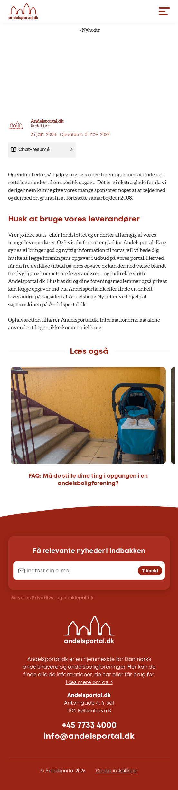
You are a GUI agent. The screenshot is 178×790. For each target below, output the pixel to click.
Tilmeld (150, 571)
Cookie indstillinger (117, 771)
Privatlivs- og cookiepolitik (62, 598)
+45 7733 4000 (89, 725)
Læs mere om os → (89, 682)
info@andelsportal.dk (89, 736)
